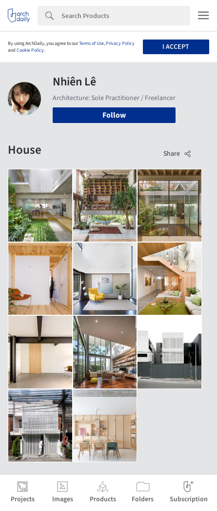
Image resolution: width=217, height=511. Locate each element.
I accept (175, 47)
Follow (114, 115)
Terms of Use (91, 43)
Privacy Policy (120, 43)
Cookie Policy (30, 50)
